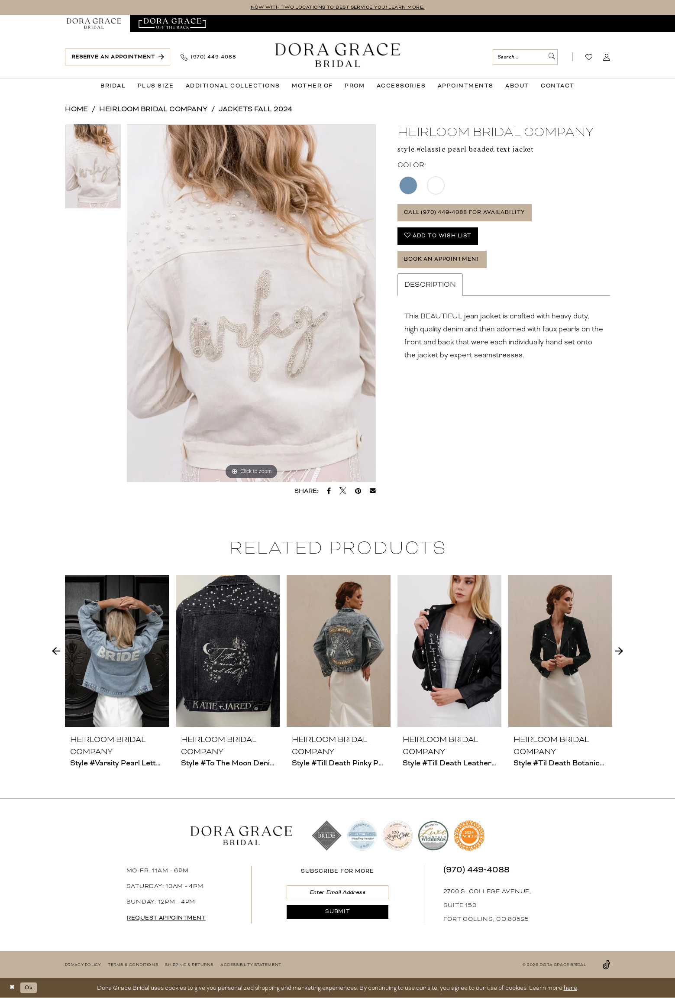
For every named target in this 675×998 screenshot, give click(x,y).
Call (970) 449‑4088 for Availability (471, 214)
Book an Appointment (446, 265)
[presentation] (117, 651)
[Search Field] (525, 57)
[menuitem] (94, 23)
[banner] (337, 56)
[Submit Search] (551, 57)
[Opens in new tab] (172, 23)
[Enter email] (337, 893)
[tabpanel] (93, 170)
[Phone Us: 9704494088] (208, 58)
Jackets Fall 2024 (255, 109)
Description (430, 292)
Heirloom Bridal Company (153, 109)
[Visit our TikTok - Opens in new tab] (606, 965)
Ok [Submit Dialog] (30, 988)
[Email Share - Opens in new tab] (373, 491)
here (570, 988)
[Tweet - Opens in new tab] (342, 491)
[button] (607, 58)
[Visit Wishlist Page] (589, 58)
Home (76, 109)
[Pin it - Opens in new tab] (358, 491)
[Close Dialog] (12, 988)
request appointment (171, 918)
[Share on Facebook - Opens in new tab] (329, 491)
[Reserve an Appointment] (118, 57)
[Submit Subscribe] (337, 915)
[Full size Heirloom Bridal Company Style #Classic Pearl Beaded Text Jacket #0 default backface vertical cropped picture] (251, 303)
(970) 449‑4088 (476, 870)
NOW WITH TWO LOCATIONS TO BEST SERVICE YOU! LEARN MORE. (337, 7)
